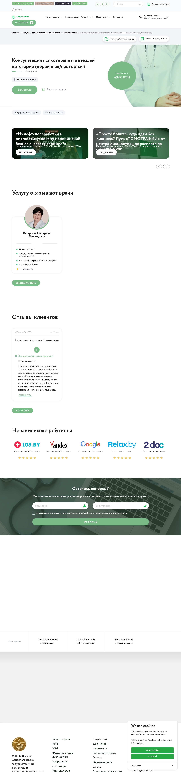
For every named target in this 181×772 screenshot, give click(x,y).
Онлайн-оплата (102, 762)
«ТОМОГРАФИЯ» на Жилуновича (48, 641)
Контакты (118, 17)
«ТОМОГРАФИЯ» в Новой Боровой (124, 641)
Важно (97, 767)
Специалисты (71, 17)
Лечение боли (62, 3)
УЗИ (55, 748)
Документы (100, 744)
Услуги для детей (44, 3)
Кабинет (17, 10)
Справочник (100, 748)
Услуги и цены (54, 17)
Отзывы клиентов (54, 112)
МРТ (55, 744)
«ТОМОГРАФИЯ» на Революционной (86, 641)
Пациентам (103, 17)
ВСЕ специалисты (26, 283)
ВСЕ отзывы (22, 410)
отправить (90, 522)
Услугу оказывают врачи (27, 112)
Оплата (97, 758)
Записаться (25, 90)
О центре (87, 17)
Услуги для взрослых (22, 3)
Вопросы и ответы (104, 753)
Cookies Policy (155, 740)
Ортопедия (59, 766)
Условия (54, 513)
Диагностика (80, 3)
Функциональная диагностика (62, 755)
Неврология (60, 762)
